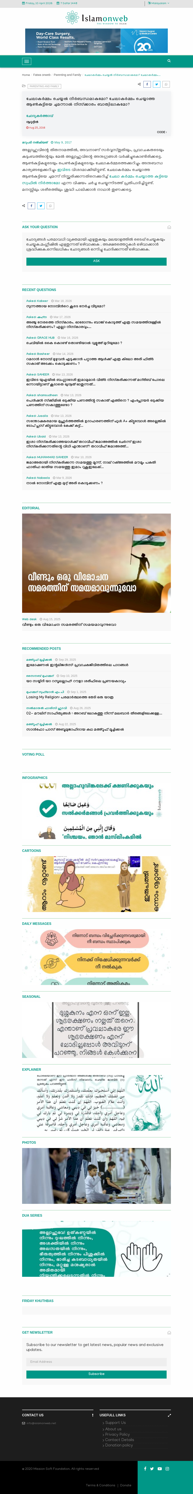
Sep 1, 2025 (76, 692)
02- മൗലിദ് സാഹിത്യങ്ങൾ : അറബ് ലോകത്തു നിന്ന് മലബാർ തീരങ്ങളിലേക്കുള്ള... (94, 714)
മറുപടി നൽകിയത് (35, 142)
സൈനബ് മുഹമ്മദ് (40, 676)
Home (26, 75)
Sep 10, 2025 (67, 675)
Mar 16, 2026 (68, 337)
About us (113, 1429)
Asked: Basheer (38, 354)
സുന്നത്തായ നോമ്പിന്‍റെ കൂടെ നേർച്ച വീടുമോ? (65, 307)
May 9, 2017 (61, 142)
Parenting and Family (67, 74)
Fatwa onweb (41, 74)
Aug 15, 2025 (50, 619)
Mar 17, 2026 (60, 317)
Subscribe (96, 1374)
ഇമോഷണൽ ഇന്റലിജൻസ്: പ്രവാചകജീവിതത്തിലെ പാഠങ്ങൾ (77, 665)
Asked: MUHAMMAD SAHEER (47, 458)
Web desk (29, 620)
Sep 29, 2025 (65, 659)
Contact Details (119, 1440)
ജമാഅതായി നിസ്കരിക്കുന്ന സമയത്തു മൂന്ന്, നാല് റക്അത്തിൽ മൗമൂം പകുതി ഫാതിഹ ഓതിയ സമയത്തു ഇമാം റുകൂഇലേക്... (91, 465)
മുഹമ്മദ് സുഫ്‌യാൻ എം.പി (45, 692)
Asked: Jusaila (37, 416)
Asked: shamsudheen (42, 396)
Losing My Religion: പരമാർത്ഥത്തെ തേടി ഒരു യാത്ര (69, 698)
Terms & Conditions (100, 1485)
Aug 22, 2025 (65, 724)
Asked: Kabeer (37, 301)
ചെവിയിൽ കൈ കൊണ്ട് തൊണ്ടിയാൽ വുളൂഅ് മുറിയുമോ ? (74, 343)
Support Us (115, 1423)
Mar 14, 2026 (63, 353)
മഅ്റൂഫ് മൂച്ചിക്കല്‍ (39, 660)
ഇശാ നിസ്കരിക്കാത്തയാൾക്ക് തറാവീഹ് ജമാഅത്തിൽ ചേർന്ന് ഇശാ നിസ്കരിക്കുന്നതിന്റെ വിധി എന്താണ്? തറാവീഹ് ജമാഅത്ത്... (83, 444)
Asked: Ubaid (36, 437)
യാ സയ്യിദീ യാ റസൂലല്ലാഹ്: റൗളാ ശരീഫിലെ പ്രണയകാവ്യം (76, 682)
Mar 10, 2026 (81, 457)
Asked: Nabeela (38, 478)
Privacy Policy (117, 1435)
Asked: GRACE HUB (40, 338)
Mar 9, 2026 (62, 477)
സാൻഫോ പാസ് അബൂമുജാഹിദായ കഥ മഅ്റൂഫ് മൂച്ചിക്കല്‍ (75, 730)
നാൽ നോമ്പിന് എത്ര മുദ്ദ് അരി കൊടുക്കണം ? (64, 484)
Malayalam (158, 3)
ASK (96, 262)
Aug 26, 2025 (80, 708)
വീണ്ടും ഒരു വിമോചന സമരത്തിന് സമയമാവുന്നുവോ (69, 625)
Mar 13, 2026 (62, 374)
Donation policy (119, 1445)
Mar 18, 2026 (61, 301)
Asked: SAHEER (37, 375)
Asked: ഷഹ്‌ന (36, 318)
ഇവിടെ (64, 170)
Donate (125, 1485)
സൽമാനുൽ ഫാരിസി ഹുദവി (46, 709)
